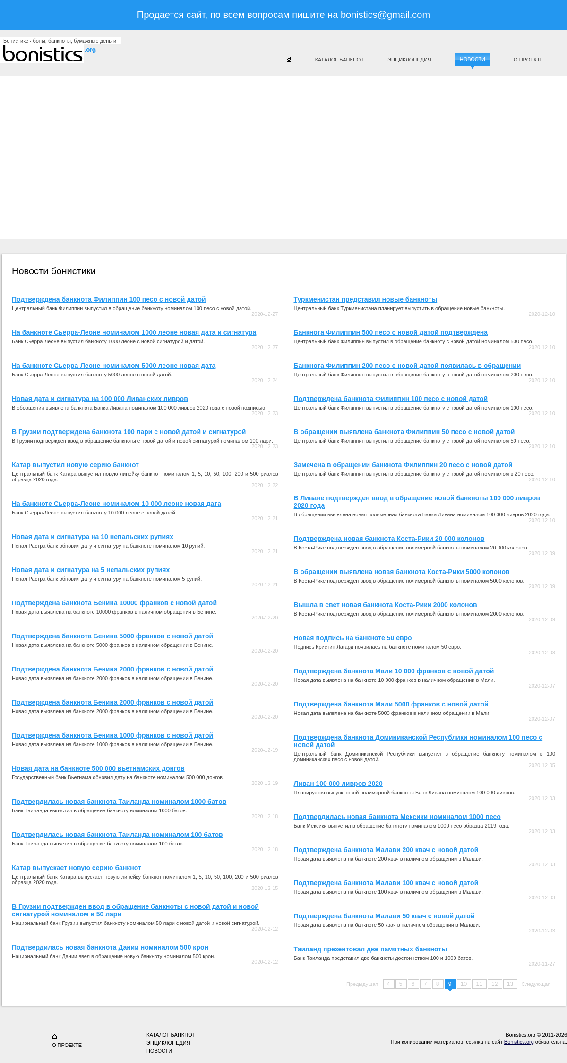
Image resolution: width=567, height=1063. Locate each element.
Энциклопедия (409, 59)
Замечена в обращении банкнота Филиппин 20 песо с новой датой (403, 465)
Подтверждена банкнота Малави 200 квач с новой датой (386, 850)
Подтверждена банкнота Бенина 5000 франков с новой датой (112, 636)
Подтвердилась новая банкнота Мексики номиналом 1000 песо (397, 816)
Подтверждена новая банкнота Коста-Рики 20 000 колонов (389, 538)
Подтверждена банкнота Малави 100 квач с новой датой (386, 883)
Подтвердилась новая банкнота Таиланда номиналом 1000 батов (119, 801)
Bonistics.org (519, 1042)
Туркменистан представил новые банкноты (366, 299)
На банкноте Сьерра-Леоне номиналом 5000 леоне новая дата (113, 365)
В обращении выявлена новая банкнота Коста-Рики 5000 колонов (402, 571)
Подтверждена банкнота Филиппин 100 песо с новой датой (109, 299)
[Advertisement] (188, 153)
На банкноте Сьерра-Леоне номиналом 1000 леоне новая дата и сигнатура (134, 332)
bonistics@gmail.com (385, 14)
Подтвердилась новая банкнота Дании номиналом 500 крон (110, 947)
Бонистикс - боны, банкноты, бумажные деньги (59, 41)
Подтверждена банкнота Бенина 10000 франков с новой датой (114, 603)
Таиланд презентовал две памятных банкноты (370, 949)
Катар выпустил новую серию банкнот (75, 465)
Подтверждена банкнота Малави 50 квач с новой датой (384, 916)
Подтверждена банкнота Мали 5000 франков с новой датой (391, 704)
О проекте (528, 59)
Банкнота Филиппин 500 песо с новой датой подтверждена (391, 332)
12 (495, 984)
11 (480, 984)
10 (465, 984)
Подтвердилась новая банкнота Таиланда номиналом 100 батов (117, 834)
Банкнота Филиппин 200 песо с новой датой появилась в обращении (407, 365)
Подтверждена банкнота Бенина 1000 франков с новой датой (112, 735)
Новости (472, 59)
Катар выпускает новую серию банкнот (76, 867)
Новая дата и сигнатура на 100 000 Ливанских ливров (100, 398)
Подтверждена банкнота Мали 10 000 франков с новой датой (394, 671)
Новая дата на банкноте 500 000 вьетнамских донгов (98, 768)
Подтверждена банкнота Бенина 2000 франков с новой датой (112, 669)
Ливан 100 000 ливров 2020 (338, 783)
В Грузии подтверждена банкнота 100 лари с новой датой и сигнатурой (129, 432)
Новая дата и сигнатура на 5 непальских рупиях (91, 570)
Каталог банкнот (339, 59)
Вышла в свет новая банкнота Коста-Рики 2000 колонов (385, 605)
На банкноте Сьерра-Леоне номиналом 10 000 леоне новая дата (116, 503)
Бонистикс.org (56, 53)
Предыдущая (362, 984)
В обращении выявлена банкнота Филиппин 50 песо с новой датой (404, 432)
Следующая (535, 984)
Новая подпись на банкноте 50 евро (353, 638)
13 (511, 984)
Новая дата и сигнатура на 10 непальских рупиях (92, 536)
